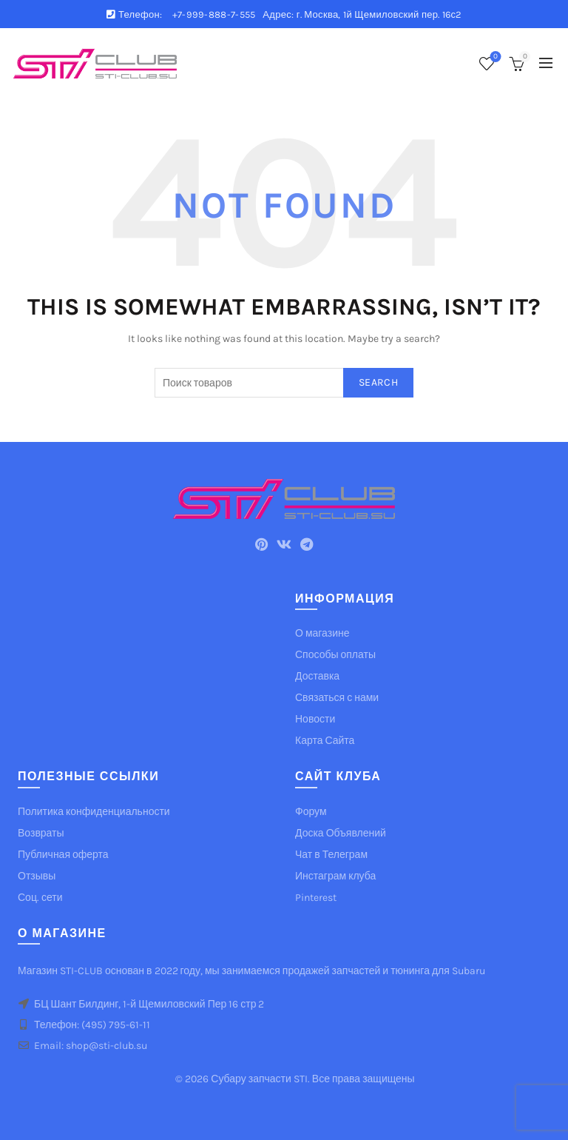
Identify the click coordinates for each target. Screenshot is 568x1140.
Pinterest (316, 897)
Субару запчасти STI (259, 1079)
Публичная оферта (63, 854)
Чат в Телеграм (331, 854)
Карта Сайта (324, 740)
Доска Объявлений (340, 833)
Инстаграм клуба (335, 876)
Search (378, 382)
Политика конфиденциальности (94, 811)
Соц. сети (40, 897)
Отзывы (36, 876)
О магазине (322, 633)
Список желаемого (494, 57)
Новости (315, 719)
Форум (311, 811)
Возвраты (41, 833)
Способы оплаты (335, 654)
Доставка (317, 676)
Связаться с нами (337, 697)
